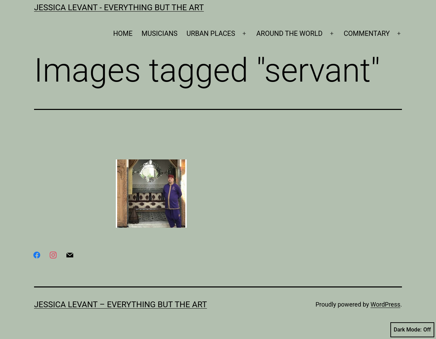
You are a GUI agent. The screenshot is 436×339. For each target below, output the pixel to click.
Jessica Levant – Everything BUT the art (120, 304)
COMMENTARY (367, 33)
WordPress (385, 304)
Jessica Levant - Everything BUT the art (119, 7)
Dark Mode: (412, 330)
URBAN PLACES (211, 33)
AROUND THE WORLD (289, 33)
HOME (123, 33)
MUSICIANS (160, 33)
